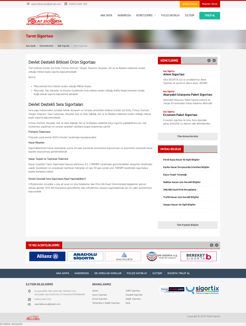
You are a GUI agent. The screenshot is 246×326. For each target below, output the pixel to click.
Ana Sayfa (30, 46)
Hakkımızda (124, 15)
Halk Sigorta (63, 46)
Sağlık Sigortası (133, 299)
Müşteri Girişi (209, 4)
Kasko (95, 291)
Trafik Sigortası (133, 291)
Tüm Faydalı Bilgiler (188, 225)
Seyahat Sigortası (134, 295)
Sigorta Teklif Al (178, 273)
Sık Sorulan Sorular (107, 273)
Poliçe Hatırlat (170, 15)
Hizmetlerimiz (46, 46)
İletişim (189, 15)
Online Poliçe (189, 4)
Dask (128, 303)
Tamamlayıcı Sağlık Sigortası (106, 303)
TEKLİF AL (210, 15)
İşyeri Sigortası (99, 295)
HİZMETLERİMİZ (146, 15)
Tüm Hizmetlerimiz (187, 136)
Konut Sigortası (99, 299)
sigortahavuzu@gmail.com (47, 304)
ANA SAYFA (106, 15)
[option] (187, 78)
